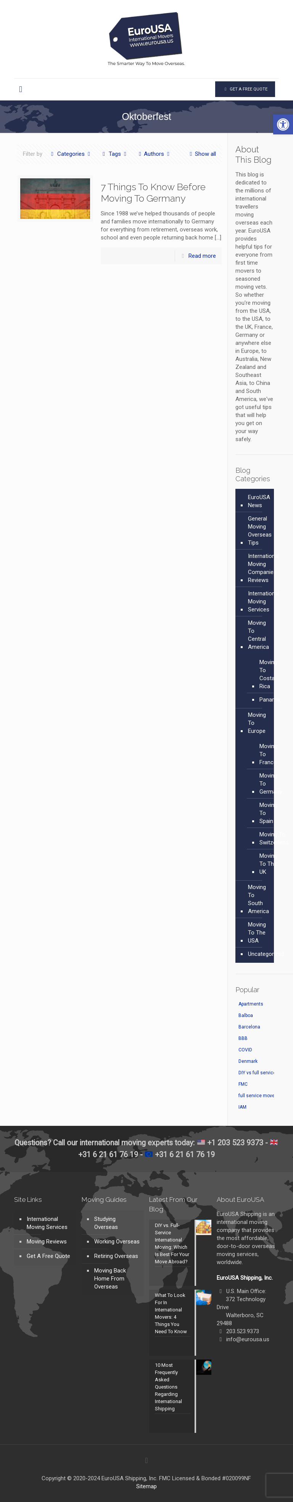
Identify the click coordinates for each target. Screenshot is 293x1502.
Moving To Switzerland (273, 838)
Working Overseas (117, 1241)
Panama (269, 699)
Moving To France (268, 754)
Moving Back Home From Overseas (110, 1278)
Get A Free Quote (48, 1256)
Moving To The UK (268, 863)
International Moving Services (263, 601)
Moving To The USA (257, 932)
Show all (201, 153)
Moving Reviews (47, 1241)
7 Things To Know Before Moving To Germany (153, 192)
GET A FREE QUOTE (245, 89)
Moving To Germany (270, 783)
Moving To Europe (257, 722)
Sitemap (146, 1486)
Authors (154, 153)
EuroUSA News (259, 501)
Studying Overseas (106, 1223)
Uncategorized (266, 954)
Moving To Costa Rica (268, 674)
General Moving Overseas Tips (260, 530)
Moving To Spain (268, 813)
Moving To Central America (258, 634)
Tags (114, 153)
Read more (202, 255)
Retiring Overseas (116, 1256)
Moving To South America (258, 899)
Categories (70, 153)
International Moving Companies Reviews (263, 568)
